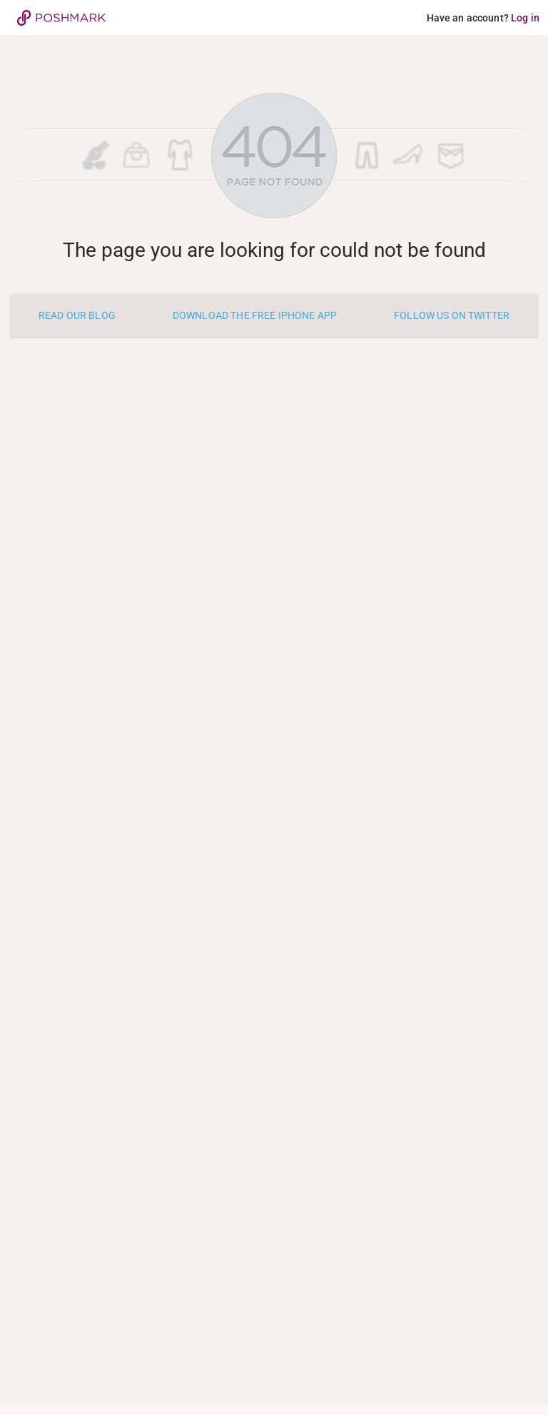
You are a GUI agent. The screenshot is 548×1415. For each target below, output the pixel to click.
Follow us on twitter (451, 315)
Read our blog (77, 315)
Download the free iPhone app (255, 315)
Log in (525, 18)
